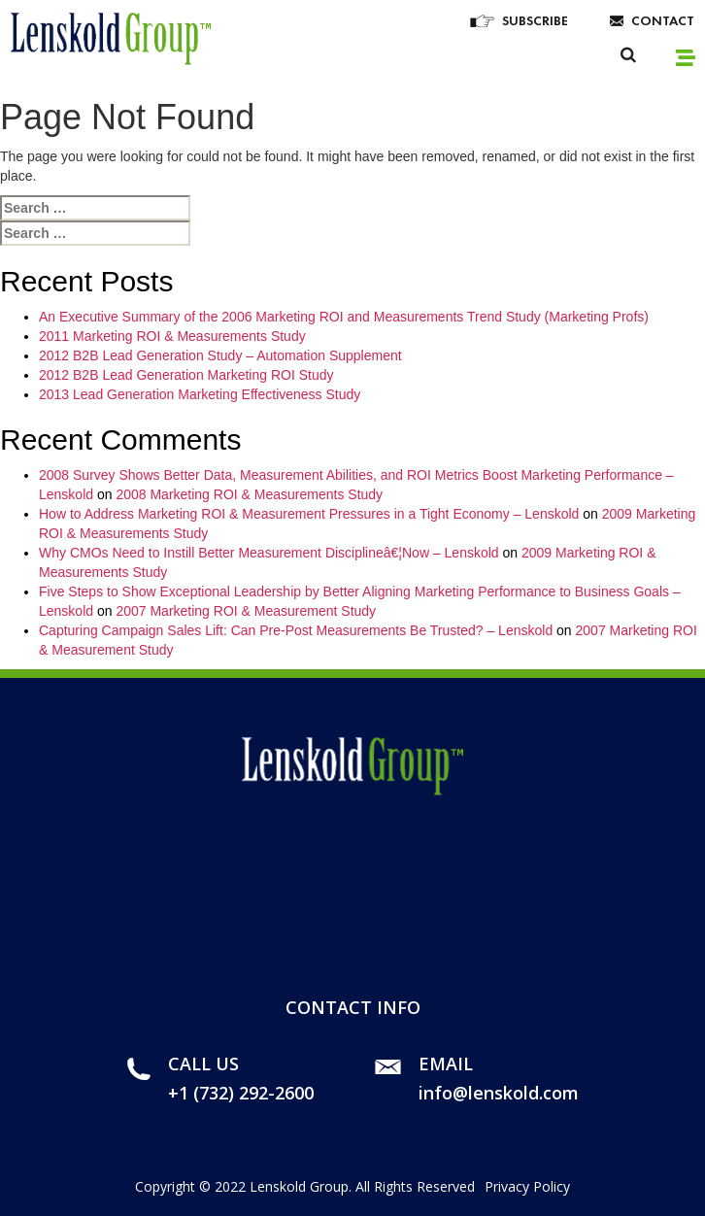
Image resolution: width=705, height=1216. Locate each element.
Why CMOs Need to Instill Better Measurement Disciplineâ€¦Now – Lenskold (269, 552)
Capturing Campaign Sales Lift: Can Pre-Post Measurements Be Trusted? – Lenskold (296, 630)
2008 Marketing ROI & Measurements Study (249, 494)
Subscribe (535, 20)
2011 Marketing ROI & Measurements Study (172, 336)
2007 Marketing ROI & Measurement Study (246, 611)
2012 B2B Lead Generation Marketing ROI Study (186, 375)
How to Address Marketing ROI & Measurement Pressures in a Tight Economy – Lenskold (309, 514)
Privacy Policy (527, 1186)
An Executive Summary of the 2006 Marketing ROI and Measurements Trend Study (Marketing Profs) (344, 316)
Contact (662, 20)
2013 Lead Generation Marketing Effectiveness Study (199, 394)
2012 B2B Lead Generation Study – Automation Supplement (220, 355)
